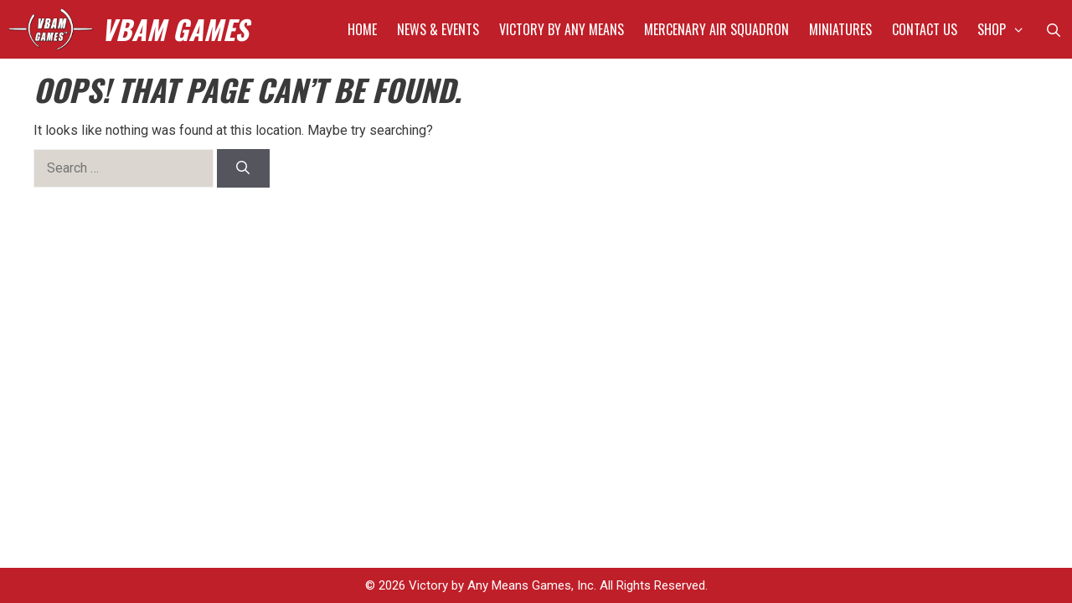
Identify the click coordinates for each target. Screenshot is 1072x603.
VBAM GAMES (174, 29)
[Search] (243, 168)
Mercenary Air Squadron (716, 29)
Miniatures (840, 29)
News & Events (438, 29)
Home (362, 29)
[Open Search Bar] (1053, 29)
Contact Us (924, 29)
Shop (1006, 29)
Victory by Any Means (561, 29)
